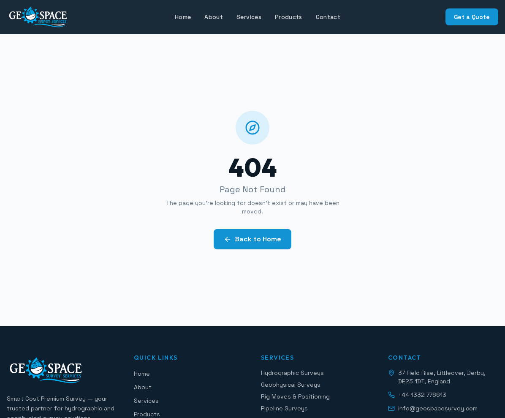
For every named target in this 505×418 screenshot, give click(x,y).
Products (288, 17)
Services (248, 17)
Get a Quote (472, 17)
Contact (328, 17)
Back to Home (252, 239)
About (213, 17)
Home (183, 17)
